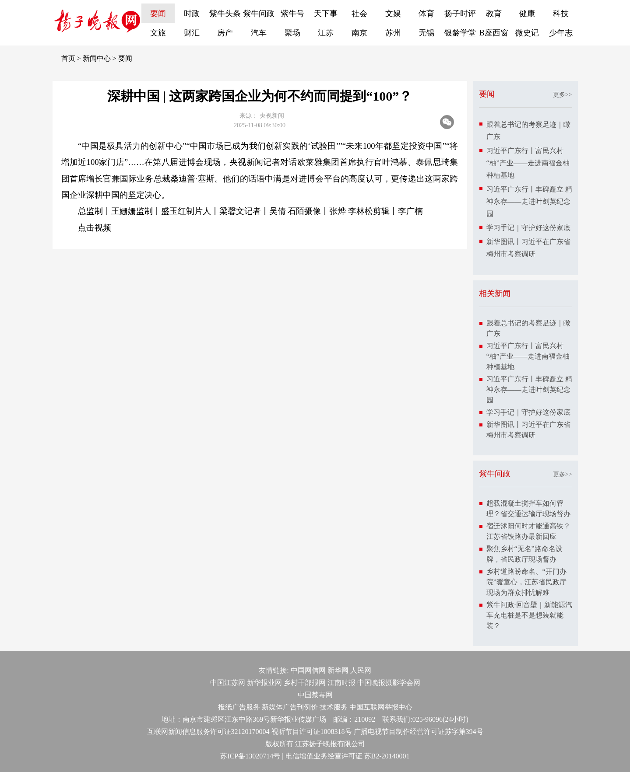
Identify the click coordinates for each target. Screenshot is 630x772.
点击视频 (94, 227)
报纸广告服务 (239, 707)
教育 (494, 13)
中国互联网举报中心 (380, 707)
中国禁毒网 (315, 695)
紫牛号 (292, 13)
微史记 (527, 32)
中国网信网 (308, 670)
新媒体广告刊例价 (290, 707)
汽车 (259, 32)
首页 (68, 58)
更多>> (562, 94)
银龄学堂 (460, 32)
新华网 (337, 670)
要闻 (158, 13)
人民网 (360, 670)
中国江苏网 (227, 682)
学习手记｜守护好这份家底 (528, 227)
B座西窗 (493, 32)
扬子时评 (460, 13)
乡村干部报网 (305, 682)
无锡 (426, 32)
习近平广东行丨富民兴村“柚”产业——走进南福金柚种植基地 (528, 163)
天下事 (326, 13)
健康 (527, 13)
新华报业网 (264, 682)
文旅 (158, 32)
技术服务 (334, 707)
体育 (426, 13)
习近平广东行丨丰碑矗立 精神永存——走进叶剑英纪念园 (529, 201)
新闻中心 (97, 58)
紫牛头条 (225, 13)
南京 (359, 32)
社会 (359, 13)
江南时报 (341, 682)
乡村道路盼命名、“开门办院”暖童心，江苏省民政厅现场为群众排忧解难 (526, 582)
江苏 (326, 32)
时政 (192, 13)
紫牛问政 (259, 13)
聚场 (292, 32)
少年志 (561, 32)
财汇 (192, 32)
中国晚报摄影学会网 (388, 682)
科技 (561, 13)
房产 (225, 32)
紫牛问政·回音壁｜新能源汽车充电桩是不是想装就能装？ (529, 615)
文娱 (393, 13)
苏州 (393, 32)
